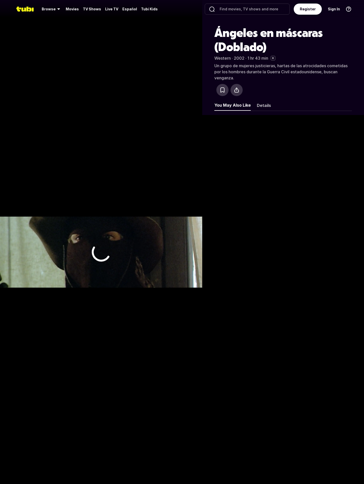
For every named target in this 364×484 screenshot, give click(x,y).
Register (308, 9)
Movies (72, 9)
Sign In (334, 9)
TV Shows (92, 9)
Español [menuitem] (129, 9)
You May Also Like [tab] (232, 105)
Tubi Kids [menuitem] (149, 9)
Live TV (111, 9)
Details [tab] (264, 105)
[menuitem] (51, 9)
